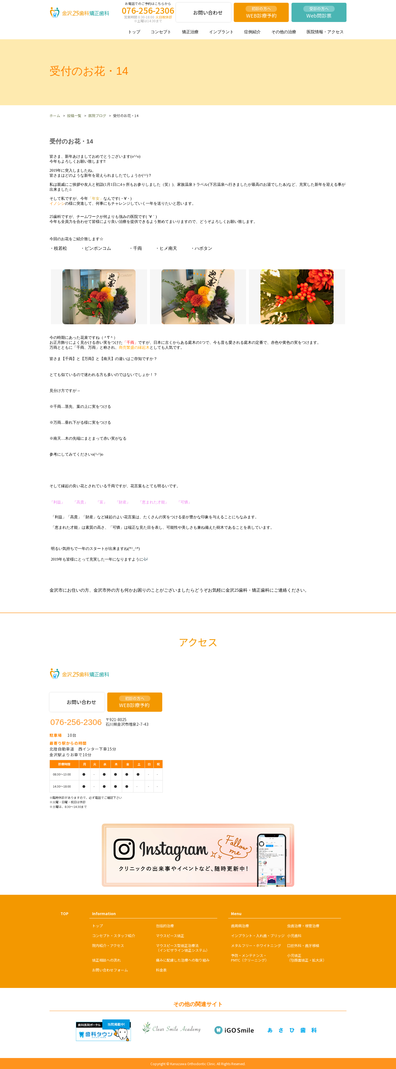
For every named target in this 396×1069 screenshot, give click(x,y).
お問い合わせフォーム (110, 970)
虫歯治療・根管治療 (303, 925)
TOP (64, 913)
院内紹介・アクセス (108, 945)
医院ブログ (97, 115)
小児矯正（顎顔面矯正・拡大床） (306, 958)
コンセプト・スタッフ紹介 (113, 935)
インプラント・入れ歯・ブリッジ (258, 935)
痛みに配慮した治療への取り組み (183, 960)
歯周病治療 (240, 925)
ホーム (55, 115)
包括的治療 (165, 925)
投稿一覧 (74, 115)
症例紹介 (252, 31)
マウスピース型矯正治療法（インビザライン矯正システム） (183, 948)
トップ (134, 31)
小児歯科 (294, 935)
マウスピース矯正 (170, 935)
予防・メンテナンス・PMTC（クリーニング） (250, 958)
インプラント (221, 31)
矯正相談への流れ (106, 960)
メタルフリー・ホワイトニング (256, 945)
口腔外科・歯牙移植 (303, 945)
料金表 (161, 970)
